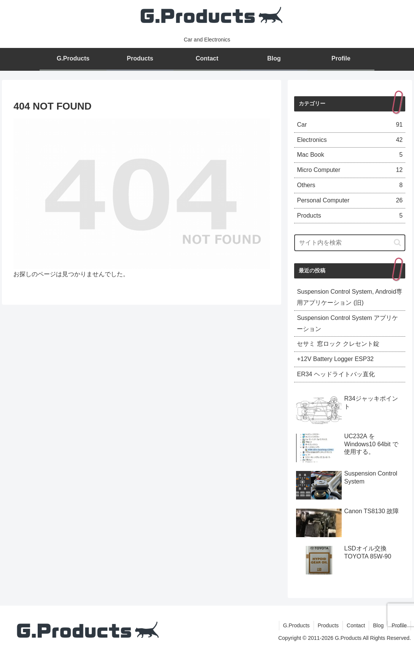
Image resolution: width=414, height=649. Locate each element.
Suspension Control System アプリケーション (347, 323)
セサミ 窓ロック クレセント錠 (338, 343)
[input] (349, 242)
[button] (397, 242)
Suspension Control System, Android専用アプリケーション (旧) (349, 297)
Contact (356, 625)
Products (328, 625)
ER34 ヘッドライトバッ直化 (335, 374)
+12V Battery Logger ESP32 (335, 359)
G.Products (296, 625)
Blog (378, 625)
